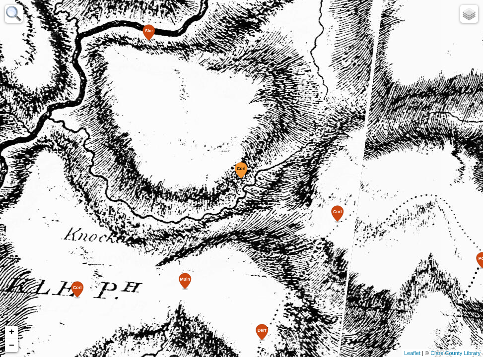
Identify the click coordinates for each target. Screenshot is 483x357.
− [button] (11, 346)
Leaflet (412, 353)
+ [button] (11, 332)
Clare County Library (455, 353)
